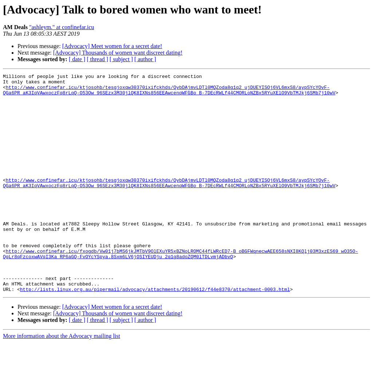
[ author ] (145, 59)
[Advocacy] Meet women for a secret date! (112, 46)
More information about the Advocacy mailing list (61, 380)
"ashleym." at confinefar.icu (61, 27)
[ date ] (77, 59)
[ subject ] (121, 59)
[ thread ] (97, 59)
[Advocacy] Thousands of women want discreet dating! (117, 53)
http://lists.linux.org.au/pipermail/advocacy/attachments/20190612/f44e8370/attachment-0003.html (155, 333)
